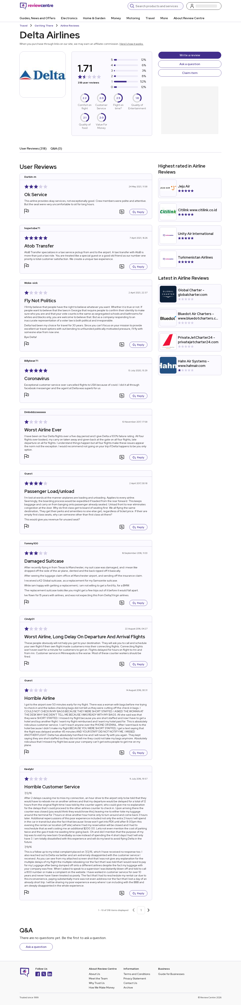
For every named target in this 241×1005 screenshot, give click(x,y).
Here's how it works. (131, 44)
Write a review (190, 55)
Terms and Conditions (137, 974)
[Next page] (148, 910)
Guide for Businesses (171, 974)
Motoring (133, 18)
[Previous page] (133, 910)
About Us (94, 974)
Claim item (190, 73)
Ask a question (189, 64)
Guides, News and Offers (37, 18)
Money (116, 18)
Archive (128, 987)
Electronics (69, 18)
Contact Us (130, 983)
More (164, 18)
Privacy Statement (135, 978)
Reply (138, 212)
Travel (150, 18)
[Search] (158, 6)
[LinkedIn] (49, 974)
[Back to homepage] (37, 6)
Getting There (44, 25)
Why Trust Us (96, 983)
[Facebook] (37, 974)
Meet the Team (98, 978)
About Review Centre (189, 18)
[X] (43, 974)
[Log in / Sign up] (203, 6)
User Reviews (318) (33, 148)
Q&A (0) (56, 148)
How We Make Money (101, 987)
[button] (26, 211)
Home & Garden (94, 18)
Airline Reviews (69, 25)
